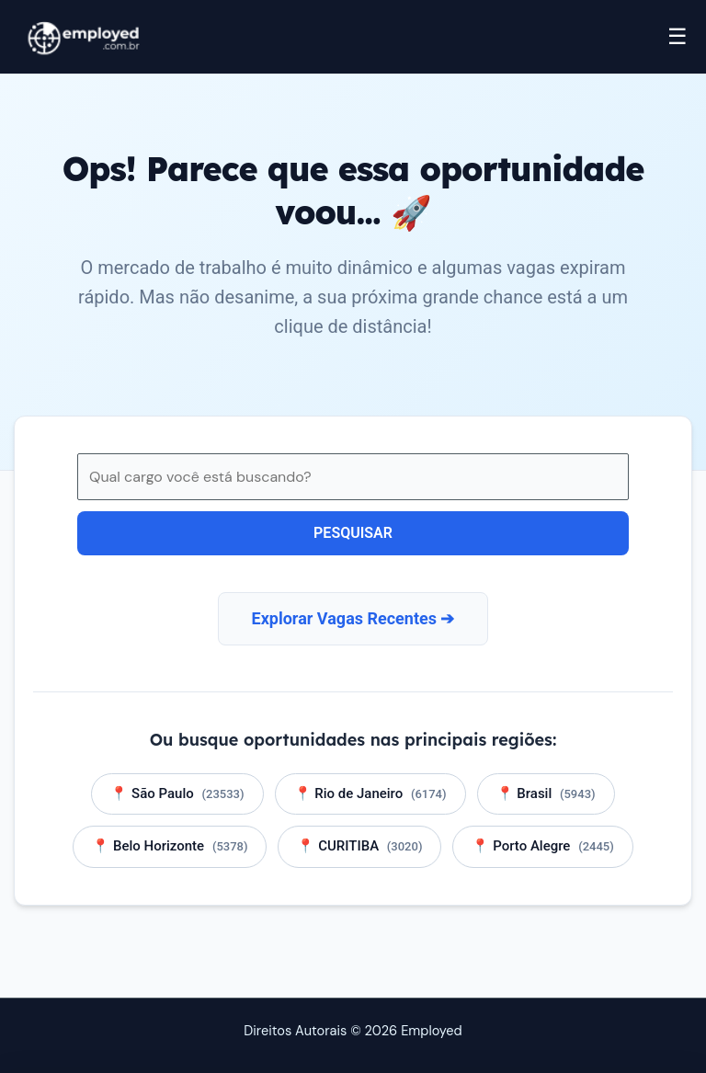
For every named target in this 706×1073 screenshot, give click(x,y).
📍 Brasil (546, 793)
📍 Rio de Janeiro (370, 793)
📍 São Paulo (177, 793)
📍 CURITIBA (359, 846)
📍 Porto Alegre (542, 846)
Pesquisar (353, 533)
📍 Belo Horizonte (169, 846)
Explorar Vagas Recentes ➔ (353, 618)
